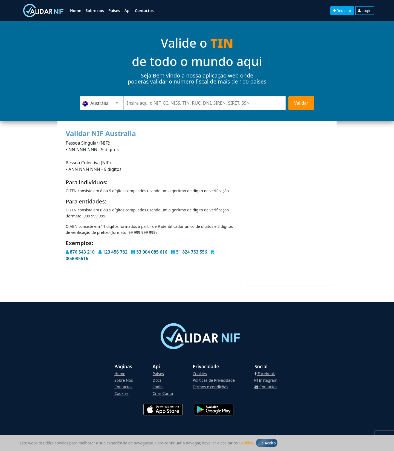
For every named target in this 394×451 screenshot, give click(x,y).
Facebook (264, 373)
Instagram (265, 380)
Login (365, 10)
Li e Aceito (266, 443)
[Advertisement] (290, 203)
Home (75, 10)
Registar (342, 10)
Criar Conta (163, 393)
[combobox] (101, 103)
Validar (301, 103)
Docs (157, 380)
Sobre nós (95, 10)
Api (127, 10)
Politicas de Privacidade (214, 380)
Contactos (144, 10)
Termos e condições (210, 386)
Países (114, 10)
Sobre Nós (123, 380)
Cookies (246, 443)
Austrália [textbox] (95, 103)
